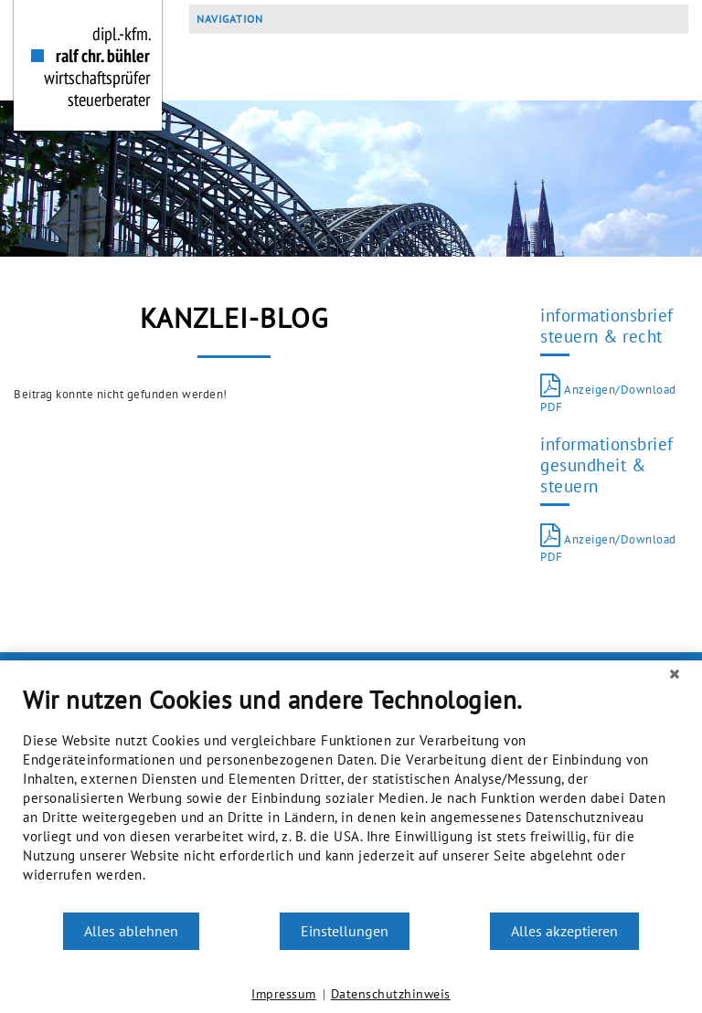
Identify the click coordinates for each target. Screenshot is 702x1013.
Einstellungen (344, 931)
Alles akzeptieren (564, 931)
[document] (351, 798)
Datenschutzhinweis (391, 994)
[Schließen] (674, 674)
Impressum (283, 994)
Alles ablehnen (131, 931)
